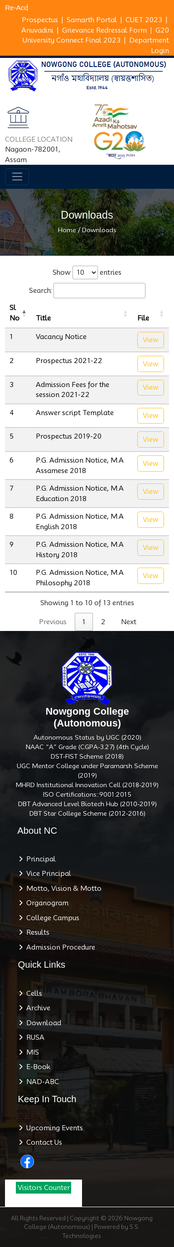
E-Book (36, 1067)
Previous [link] (53, 622)
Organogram (45, 903)
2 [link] (103, 622)
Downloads (99, 230)
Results (36, 932)
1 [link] (84, 622)
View (151, 340)
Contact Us (42, 1142)
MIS (31, 1052)
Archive (36, 1008)
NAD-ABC (41, 1082)
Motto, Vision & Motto (62, 888)
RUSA (33, 1037)
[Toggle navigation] (17, 177)
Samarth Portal (92, 20)
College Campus (51, 918)
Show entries (87, 272)
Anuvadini (37, 30)
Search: (87, 291)
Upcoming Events (53, 1128)
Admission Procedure (59, 947)
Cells (32, 993)
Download (42, 1023)
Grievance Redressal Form (104, 30)
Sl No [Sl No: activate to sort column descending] (14, 313)
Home (67, 230)
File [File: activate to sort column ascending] (143, 318)
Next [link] (128, 622)
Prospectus (40, 20)
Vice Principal (47, 874)
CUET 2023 (144, 20)
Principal (39, 859)
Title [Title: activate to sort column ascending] (43, 318)
